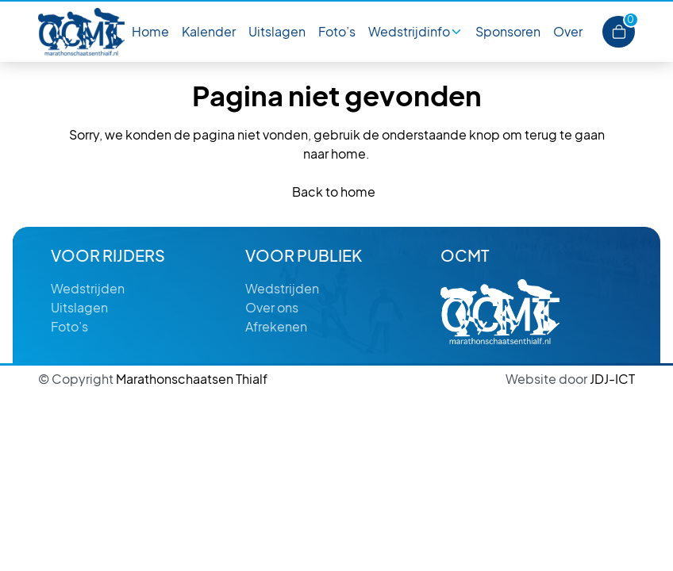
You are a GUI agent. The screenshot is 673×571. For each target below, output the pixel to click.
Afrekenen (276, 326)
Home (150, 31)
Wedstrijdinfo (409, 31)
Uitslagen (277, 31)
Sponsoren (507, 31)
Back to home (333, 191)
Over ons (271, 307)
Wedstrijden (88, 288)
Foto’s (337, 31)
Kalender (209, 31)
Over (568, 31)
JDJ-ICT (570, 378)
